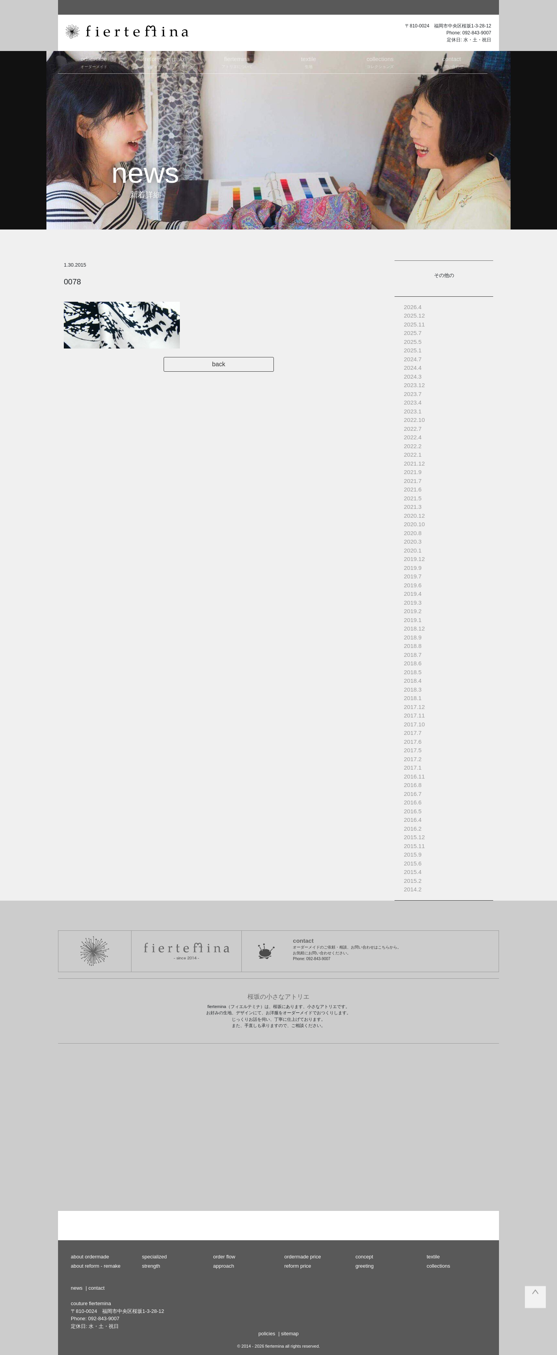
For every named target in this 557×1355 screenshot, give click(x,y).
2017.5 (413, 750)
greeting (364, 1266)
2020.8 (413, 533)
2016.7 (413, 794)
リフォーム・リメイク (165, 62)
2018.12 (414, 628)
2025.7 (413, 333)
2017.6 (413, 741)
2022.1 (413, 454)
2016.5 (413, 811)
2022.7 (413, 428)
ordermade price (302, 1257)
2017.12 (414, 707)
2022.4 (413, 437)
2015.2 (413, 880)
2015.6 (413, 863)
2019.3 (413, 602)
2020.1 (413, 550)
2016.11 (414, 776)
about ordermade (90, 1257)
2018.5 (413, 672)
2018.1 (413, 698)
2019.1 (413, 620)
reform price (297, 1266)
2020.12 (414, 515)
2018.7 (413, 654)
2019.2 (413, 611)
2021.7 (413, 481)
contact (96, 1288)
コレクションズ (380, 62)
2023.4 (413, 402)
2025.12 (414, 315)
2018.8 (413, 646)
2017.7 (413, 732)
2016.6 (413, 802)
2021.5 (413, 498)
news (76, 1288)
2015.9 (413, 854)
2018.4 (413, 680)
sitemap (290, 1333)
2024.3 (413, 376)
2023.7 (413, 394)
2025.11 (414, 324)
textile (433, 1257)
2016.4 (413, 819)
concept (364, 1257)
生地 (308, 62)
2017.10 (414, 724)
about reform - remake (96, 1266)
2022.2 (413, 446)
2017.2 (413, 759)
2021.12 (414, 463)
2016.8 (413, 785)
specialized (154, 1257)
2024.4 (413, 367)
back (223, 364)
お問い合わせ (452, 62)
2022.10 (414, 420)
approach (223, 1266)
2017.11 (414, 715)
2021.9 (413, 472)
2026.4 (413, 307)
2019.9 (413, 567)
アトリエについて (237, 62)
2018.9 (413, 637)
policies (266, 1333)
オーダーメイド (94, 62)
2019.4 (413, 593)
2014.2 (413, 889)
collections (438, 1266)
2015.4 (413, 872)
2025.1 (413, 350)
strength (151, 1266)
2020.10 (414, 524)
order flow (224, 1257)
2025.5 (413, 341)
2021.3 (413, 506)
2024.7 (413, 359)
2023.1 (413, 411)
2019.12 (414, 559)
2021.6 (413, 489)
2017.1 (413, 767)
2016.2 (413, 828)
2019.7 (413, 576)
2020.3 (413, 541)
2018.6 (413, 663)
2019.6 (413, 585)
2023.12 (414, 385)
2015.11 (414, 846)
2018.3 (413, 689)
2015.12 (414, 837)
